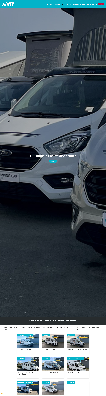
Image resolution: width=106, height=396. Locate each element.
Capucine (78, 327)
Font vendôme (22, 327)
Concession (49, 4)
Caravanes (75, 4)
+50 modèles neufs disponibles (53, 157)
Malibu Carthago (49, 327)
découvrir (53, 162)
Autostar (5, 327)
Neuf (62, 4)
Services (57, 4)
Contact (94, 4)
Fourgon (88, 327)
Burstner (10, 327)
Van (77, 329)
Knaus (43, 327)
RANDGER (56, 327)
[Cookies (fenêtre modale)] (2, 393)
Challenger (16, 327)
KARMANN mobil (37, 327)
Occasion (68, 4)
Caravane (83, 327)
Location (82, 4)
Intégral (93, 327)
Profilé (97, 327)
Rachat (89, 4)
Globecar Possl (29, 327)
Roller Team (66, 327)
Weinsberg (6, 329)
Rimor (61, 327)
